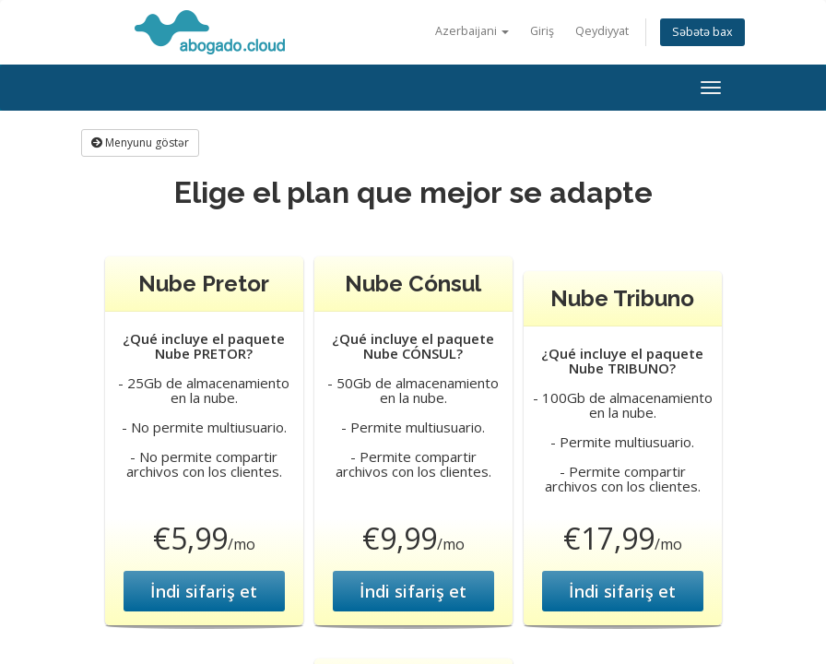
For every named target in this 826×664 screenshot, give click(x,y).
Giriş (542, 31)
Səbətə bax (702, 32)
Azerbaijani (472, 31)
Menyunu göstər (140, 142)
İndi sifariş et (203, 591)
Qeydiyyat (602, 31)
